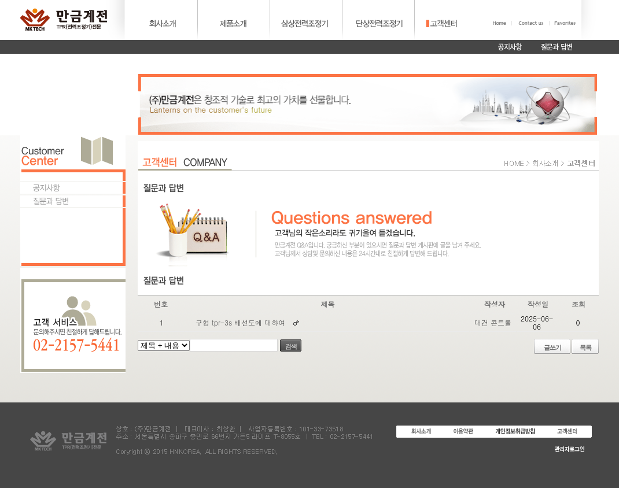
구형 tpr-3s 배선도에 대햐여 (240, 322)
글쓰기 (552, 347)
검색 (291, 346)
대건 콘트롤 (492, 322)
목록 (585, 347)
